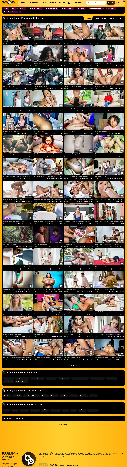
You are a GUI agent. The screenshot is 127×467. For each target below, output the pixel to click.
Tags (11, 20)
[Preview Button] (30, 37)
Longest (112, 18)
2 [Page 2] (52, 365)
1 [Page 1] (48, 365)
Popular (96, 18)
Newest (104, 18)
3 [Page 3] (57, 365)
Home (8, 20)
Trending (88, 18)
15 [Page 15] (66, 365)
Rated (119, 18)
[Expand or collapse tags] (20, 12)
